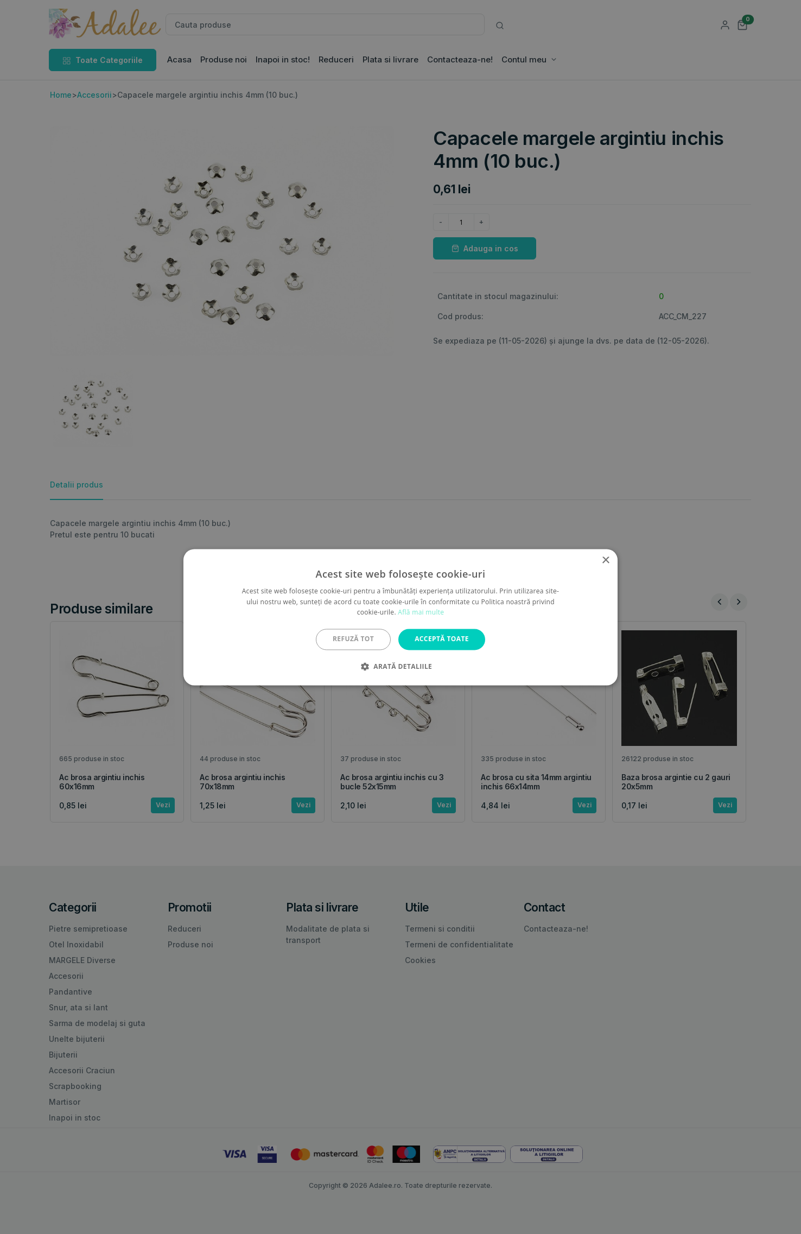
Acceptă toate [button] (442, 639)
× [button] (605, 560)
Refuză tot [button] (353, 639)
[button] (400, 666)
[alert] (400, 617)
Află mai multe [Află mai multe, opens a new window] (421, 612)
